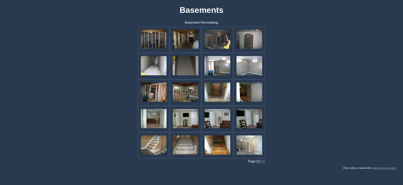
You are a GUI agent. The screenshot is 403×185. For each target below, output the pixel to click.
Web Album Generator (384, 167)
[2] (263, 161)
